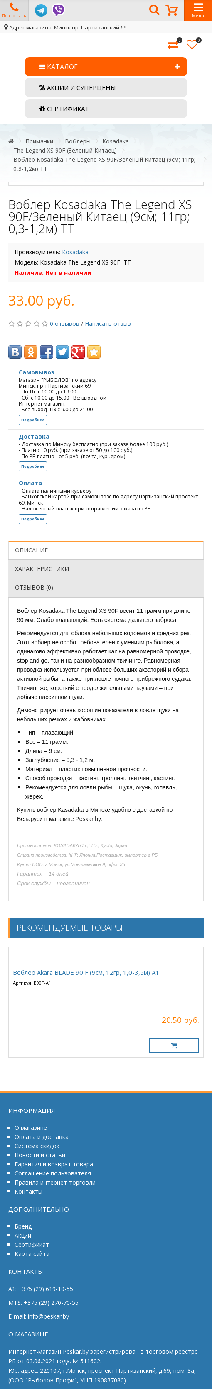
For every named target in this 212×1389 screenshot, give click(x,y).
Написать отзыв (108, 324)
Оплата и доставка (42, 1137)
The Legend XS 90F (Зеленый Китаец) (65, 150)
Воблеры (78, 141)
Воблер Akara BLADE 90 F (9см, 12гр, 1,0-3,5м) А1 (86, 972)
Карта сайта (32, 1254)
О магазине (31, 1128)
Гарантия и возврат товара (54, 1164)
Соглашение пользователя (53, 1173)
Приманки (39, 141)
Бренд (23, 1226)
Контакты (28, 1191)
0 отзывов (64, 324)
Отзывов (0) (34, 587)
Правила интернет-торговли (55, 1182)
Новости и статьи (40, 1155)
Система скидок (37, 1146)
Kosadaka (115, 141)
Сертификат (32, 1244)
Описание (31, 550)
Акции (23, 1235)
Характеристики (42, 569)
